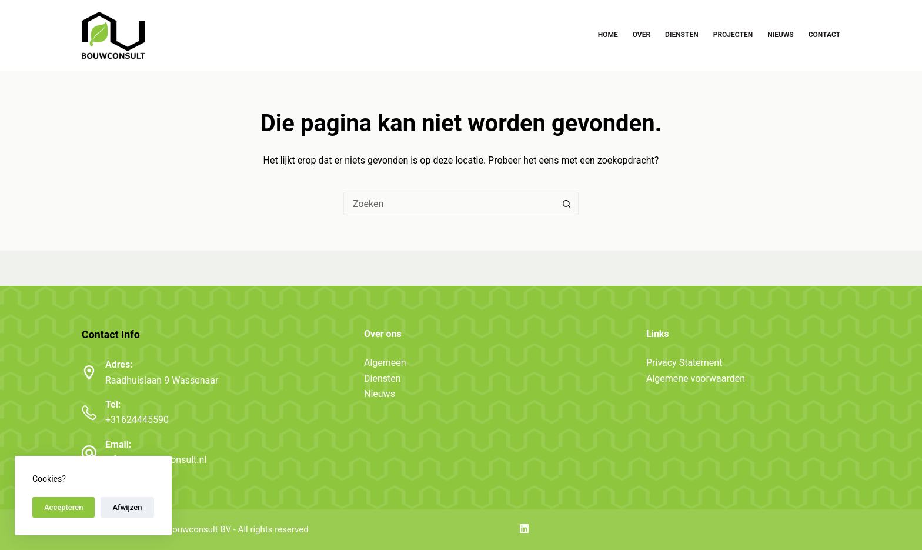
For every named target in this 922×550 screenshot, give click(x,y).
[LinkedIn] (524, 528)
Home (608, 35)
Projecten (733, 35)
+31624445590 (137, 419)
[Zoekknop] (567, 203)
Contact (824, 35)
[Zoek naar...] (449, 203)
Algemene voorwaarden (695, 378)
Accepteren (63, 507)
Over (641, 35)
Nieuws (780, 35)
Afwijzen (127, 507)
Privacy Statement (684, 362)
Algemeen (385, 362)
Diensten (682, 35)
